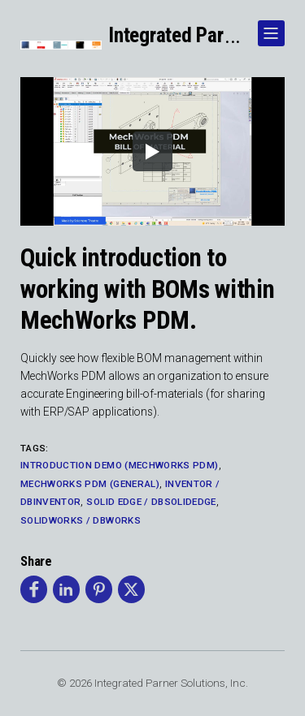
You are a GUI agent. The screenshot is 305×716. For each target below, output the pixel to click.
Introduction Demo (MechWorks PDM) (119, 465)
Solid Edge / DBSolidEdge (151, 501)
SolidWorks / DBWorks (80, 520)
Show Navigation (268, 27)
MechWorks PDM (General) (89, 484)
